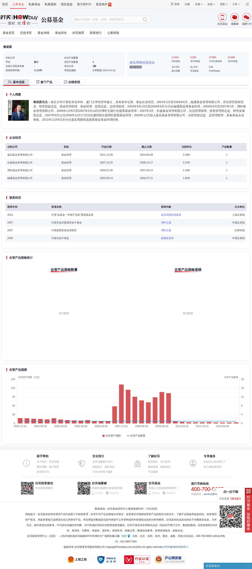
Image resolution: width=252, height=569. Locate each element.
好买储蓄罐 (99, 483)
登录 (177, 4)
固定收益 (67, 4)
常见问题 (54, 461)
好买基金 (154, 483)
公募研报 (113, 32)
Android (114, 493)
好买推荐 (78, 32)
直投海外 (103, 4)
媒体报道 (153, 466)
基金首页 (8, 32)
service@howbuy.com (216, 494)
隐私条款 (110, 466)
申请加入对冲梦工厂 (215, 461)
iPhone (99, 493)
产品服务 (153, 471)
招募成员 (165, 466)
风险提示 (97, 466)
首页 (5, 4)
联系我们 (153, 461)
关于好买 (165, 461)
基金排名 (61, 32)
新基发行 (96, 32)
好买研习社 (43, 471)
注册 (187, 4)
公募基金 (18, 4)
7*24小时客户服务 (102, 471)
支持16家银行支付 (102, 461)
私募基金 (34, 4)
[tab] (17, 82)
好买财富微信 (44, 483)
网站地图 (42, 466)
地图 (123, 536)
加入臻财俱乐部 (212, 466)
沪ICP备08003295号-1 (175, 547)
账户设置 (54, 466)
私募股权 (50, 4)
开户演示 (42, 461)
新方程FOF (84, 4)
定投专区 (26, 32)
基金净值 (43, 32)
